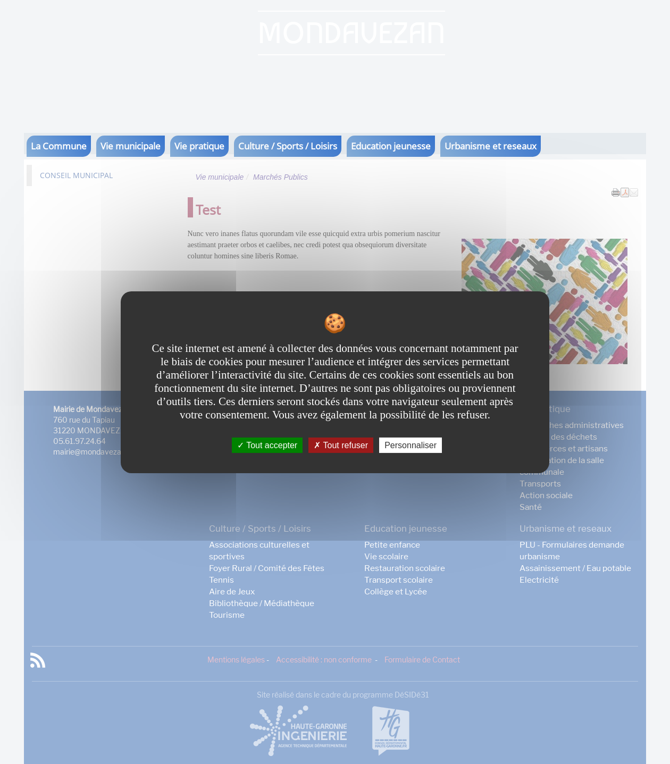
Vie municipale (130, 146)
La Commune (59, 146)
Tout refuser (341, 444)
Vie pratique (199, 146)
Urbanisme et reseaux (491, 146)
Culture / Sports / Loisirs (287, 146)
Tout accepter (267, 444)
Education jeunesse (391, 146)
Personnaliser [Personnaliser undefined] (410, 444)
